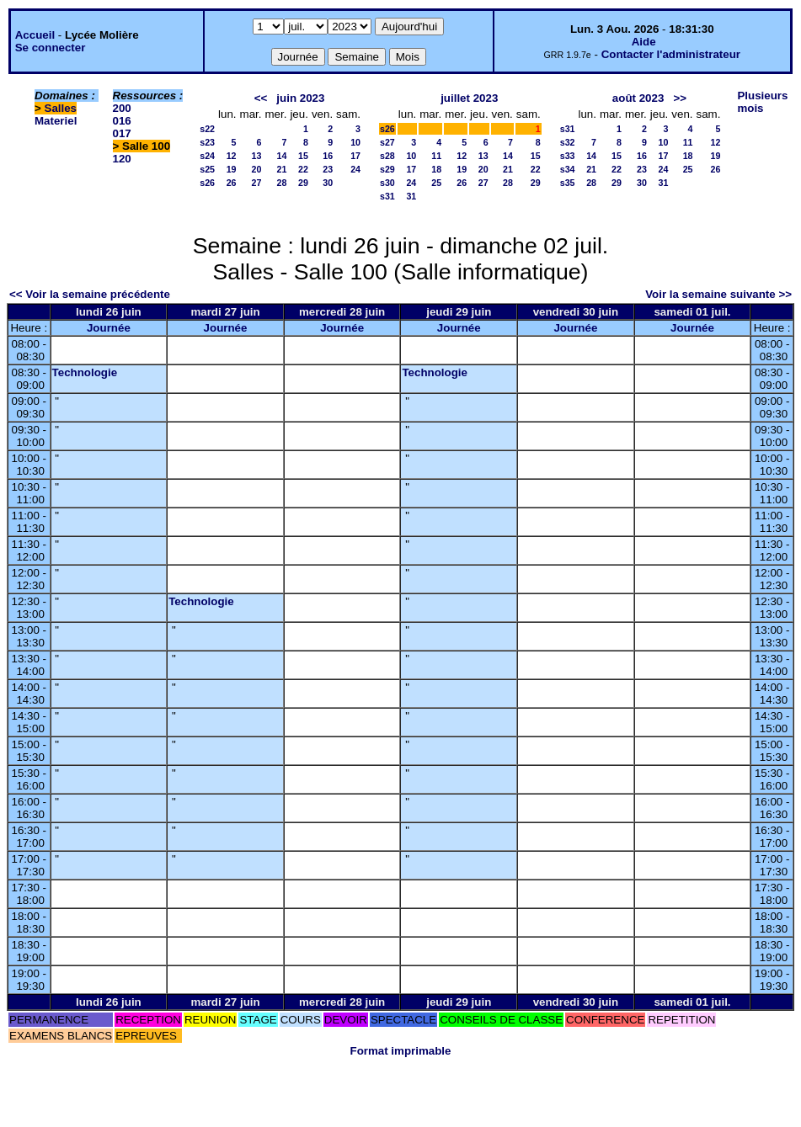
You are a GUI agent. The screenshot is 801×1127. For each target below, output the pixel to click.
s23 (207, 142)
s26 (207, 183)
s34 (567, 169)
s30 (387, 183)
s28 (387, 156)
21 (282, 169)
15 (303, 156)
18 (436, 169)
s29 (387, 169)
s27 (387, 142)
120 (122, 158)
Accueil (35, 35)
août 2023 (638, 98)
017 (122, 133)
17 (355, 156)
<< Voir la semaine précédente (89, 294)
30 (328, 183)
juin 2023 (300, 98)
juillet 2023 (469, 98)
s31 (387, 196)
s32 (567, 142)
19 (232, 169)
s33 (567, 156)
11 (436, 156)
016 (122, 120)
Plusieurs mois (762, 101)
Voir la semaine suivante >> (718, 294)
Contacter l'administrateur (670, 54)
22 (303, 169)
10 (355, 142)
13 (257, 156)
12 (232, 156)
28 (282, 183)
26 (232, 183)
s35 (567, 183)
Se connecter (50, 47)
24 (355, 169)
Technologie (85, 372)
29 (303, 183)
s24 (207, 156)
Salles (61, 108)
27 (257, 183)
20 (257, 169)
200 (122, 108)
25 (436, 183)
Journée (109, 328)
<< (261, 98)
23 (328, 169)
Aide (644, 41)
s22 (207, 129)
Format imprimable (400, 1051)
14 (282, 156)
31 (411, 196)
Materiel (56, 120)
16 (328, 156)
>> (679, 98)
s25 (207, 169)
